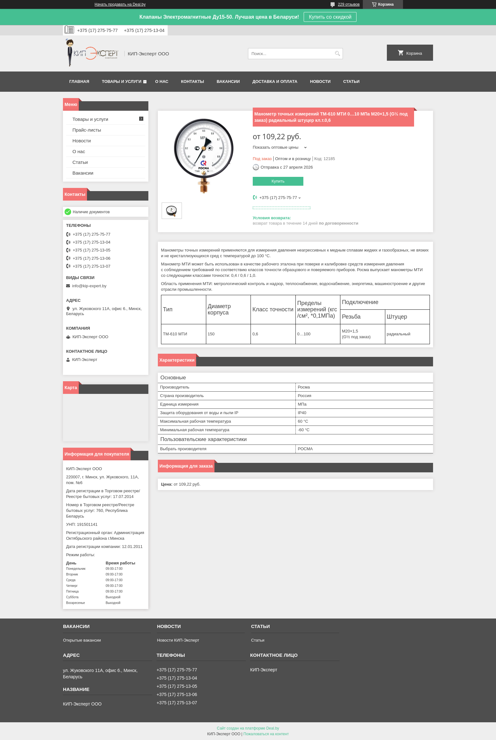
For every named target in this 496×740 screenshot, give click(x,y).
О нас (162, 81)
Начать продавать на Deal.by (120, 4)
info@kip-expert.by (89, 285)
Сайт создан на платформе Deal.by (248, 728)
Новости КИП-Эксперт (178, 640)
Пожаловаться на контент (266, 734)
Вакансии (228, 81)
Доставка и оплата (274, 81)
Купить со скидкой (330, 17)
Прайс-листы (86, 130)
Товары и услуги (121, 81)
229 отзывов (349, 4)
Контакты (192, 81)
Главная (79, 81)
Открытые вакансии (82, 640)
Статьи (351, 81)
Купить (277, 181)
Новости (320, 81)
